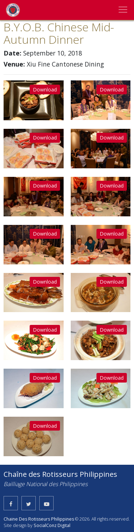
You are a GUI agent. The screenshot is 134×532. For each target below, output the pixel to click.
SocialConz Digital (52, 525)
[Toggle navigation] (123, 9)
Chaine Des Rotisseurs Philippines (39, 519)
